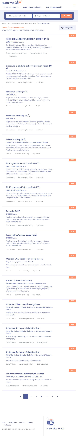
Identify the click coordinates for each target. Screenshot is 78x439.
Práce (4, 24)
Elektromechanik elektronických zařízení (25, 373)
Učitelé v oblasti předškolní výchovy (23, 304)
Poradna (22, 423)
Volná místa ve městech (15, 24)
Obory (30, 423)
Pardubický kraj (30, 24)
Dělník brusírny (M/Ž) (16, 139)
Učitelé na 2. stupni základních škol (22, 328)
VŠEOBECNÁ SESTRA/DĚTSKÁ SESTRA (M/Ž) (27, 39)
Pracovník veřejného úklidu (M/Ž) (21, 235)
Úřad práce (13, 423)
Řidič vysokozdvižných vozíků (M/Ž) (22, 163)
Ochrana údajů (30, 429)
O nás (4, 423)
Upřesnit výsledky (67, 28)
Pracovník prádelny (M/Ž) (18, 115)
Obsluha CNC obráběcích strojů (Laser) (24, 258)
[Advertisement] (39, 407)
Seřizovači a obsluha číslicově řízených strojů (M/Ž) (29, 66)
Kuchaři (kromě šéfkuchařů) (19, 280)
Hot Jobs (7, 425)
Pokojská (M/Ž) (13, 211)
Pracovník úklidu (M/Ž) (16, 91)
